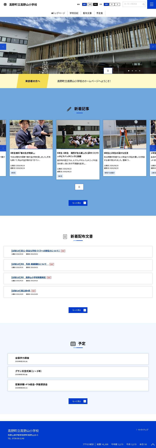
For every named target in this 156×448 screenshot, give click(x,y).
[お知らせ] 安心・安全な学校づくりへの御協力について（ (35, 250)
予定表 (99, 13)
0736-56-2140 (18, 438)
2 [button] (132, 71)
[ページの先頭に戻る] (153, 445)
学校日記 (74, 13)
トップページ (59, 13)
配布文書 (87, 13)
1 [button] (128, 71)
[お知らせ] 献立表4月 (21, 290)
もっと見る (76, 202)
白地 (90, 4)
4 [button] (139, 71)
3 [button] (136, 71)
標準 (106, 4)
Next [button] (153, 47)
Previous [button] (3, 47)
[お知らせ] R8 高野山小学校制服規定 (28, 277)
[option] (78, 45)
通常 (84, 4)
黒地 (95, 4)
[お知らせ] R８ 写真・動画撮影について (30, 263)
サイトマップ (143, 429)
